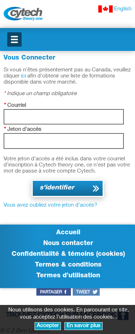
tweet (83, 292)
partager (51, 292)
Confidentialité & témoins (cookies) (68, 254)
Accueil (68, 233)
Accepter (48, 326)
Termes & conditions (68, 265)
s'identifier (57, 188)
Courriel (15, 105)
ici (23, 76)
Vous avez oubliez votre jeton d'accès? (50, 205)
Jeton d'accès (22, 129)
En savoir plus (83, 326)
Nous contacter (68, 243)
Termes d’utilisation (68, 276)
